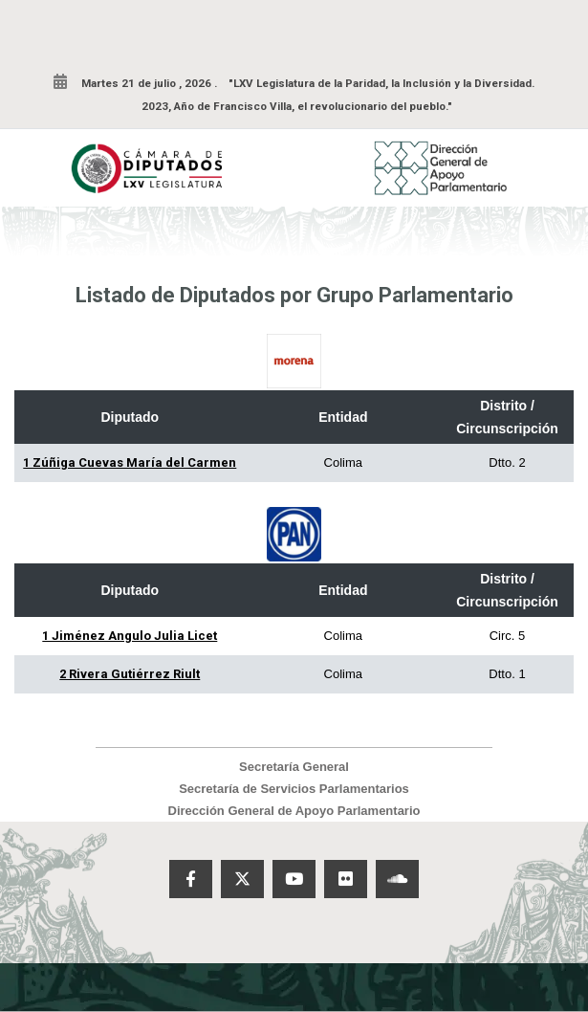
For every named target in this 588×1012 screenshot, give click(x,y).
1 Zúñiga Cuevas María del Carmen (129, 462)
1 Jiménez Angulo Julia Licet (129, 635)
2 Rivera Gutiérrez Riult (129, 674)
